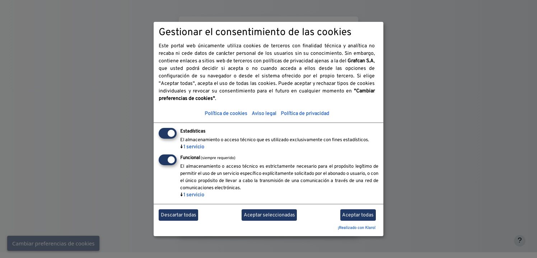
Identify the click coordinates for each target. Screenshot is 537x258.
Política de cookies (226, 114)
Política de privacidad (305, 114)
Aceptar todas (358, 215)
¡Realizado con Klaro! (356, 227)
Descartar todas (178, 215)
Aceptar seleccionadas (269, 215)
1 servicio (192, 147)
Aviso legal (264, 114)
